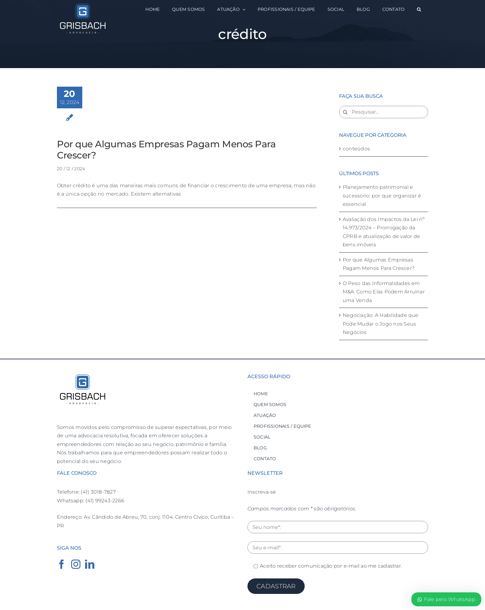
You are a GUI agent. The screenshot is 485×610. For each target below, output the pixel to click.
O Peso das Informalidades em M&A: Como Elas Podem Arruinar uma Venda (384, 291)
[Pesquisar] (345, 112)
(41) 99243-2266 (104, 501)
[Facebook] (61, 564)
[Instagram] (75, 564)
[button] (419, 9)
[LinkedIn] (89, 564)
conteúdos (356, 149)
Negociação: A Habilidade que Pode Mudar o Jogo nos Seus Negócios (380, 323)
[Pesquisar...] (383, 112)
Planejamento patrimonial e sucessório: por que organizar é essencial (382, 195)
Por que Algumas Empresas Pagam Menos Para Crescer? (166, 149)
